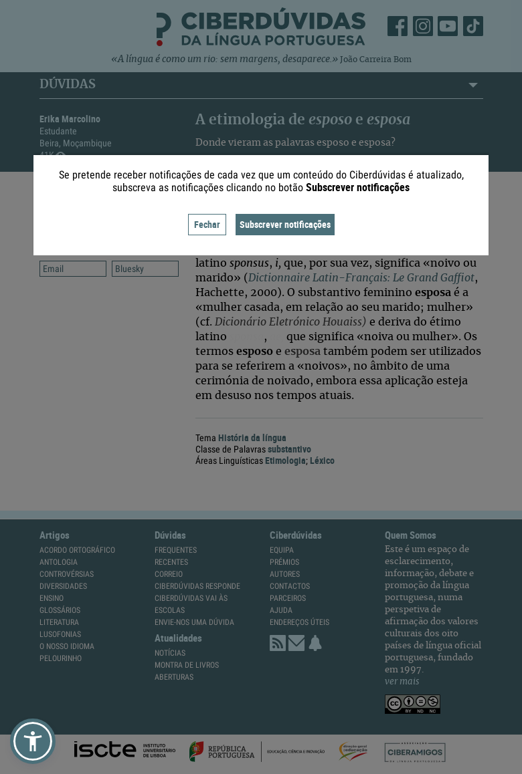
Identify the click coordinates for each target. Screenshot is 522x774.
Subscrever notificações (285, 224)
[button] (32, 741)
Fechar (207, 224)
